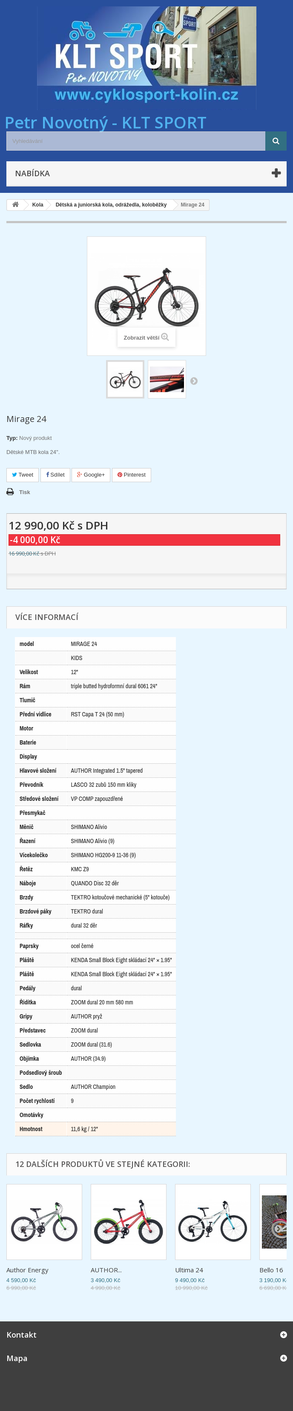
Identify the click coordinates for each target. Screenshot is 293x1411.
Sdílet (55, 474)
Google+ (91, 474)
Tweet (22, 474)
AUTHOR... (106, 1270)
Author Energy (27, 1270)
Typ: (11, 438)
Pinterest (132, 474)
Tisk (24, 492)
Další (194, 380)
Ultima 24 (189, 1270)
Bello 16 (271, 1270)
